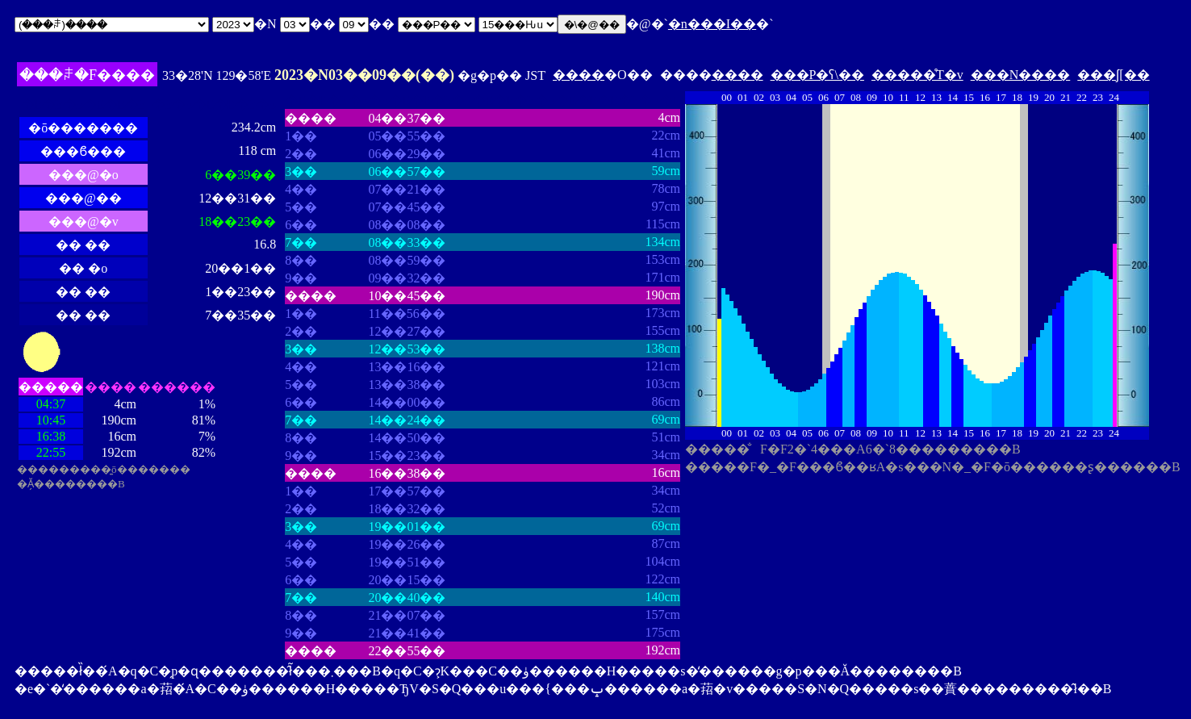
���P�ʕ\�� (817, 75)
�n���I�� (712, 24)
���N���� (1021, 75)
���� (578, 75)
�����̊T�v (917, 75)
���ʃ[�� (1113, 75)
